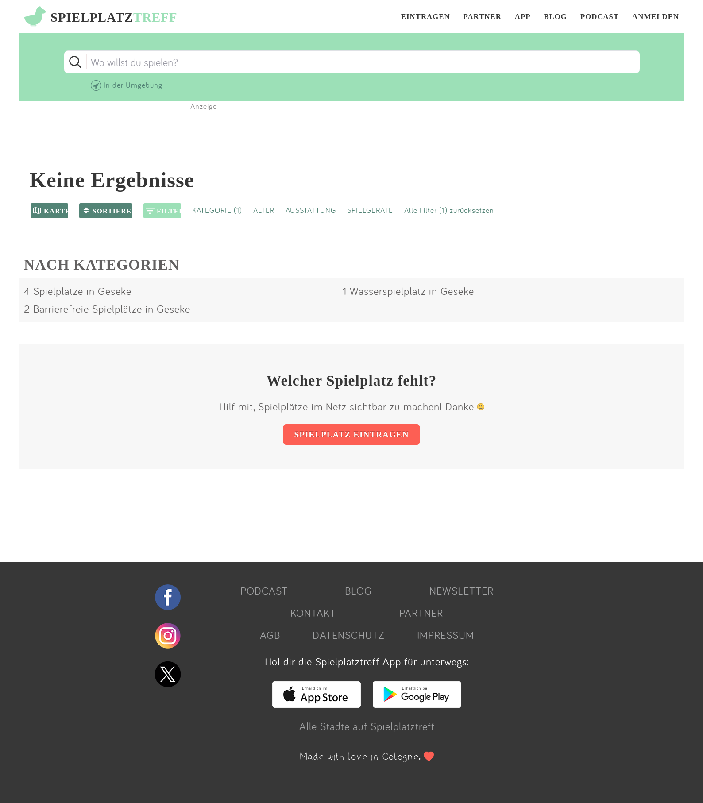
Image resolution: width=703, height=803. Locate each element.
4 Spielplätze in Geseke (77, 290)
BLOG (555, 17)
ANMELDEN (655, 17)
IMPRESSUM (445, 634)
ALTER (263, 210)
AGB (270, 634)
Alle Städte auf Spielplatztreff (367, 726)
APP (523, 17)
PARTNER (483, 17)
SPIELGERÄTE (370, 210)
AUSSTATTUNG (311, 210)
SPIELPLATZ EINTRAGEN (351, 434)
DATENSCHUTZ (348, 634)
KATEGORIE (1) (217, 210)
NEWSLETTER (461, 590)
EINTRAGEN (425, 17)
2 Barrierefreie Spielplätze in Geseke (107, 308)
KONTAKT (313, 612)
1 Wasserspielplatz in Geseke (408, 290)
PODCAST (599, 17)
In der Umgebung (133, 84)
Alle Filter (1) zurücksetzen (449, 210)
